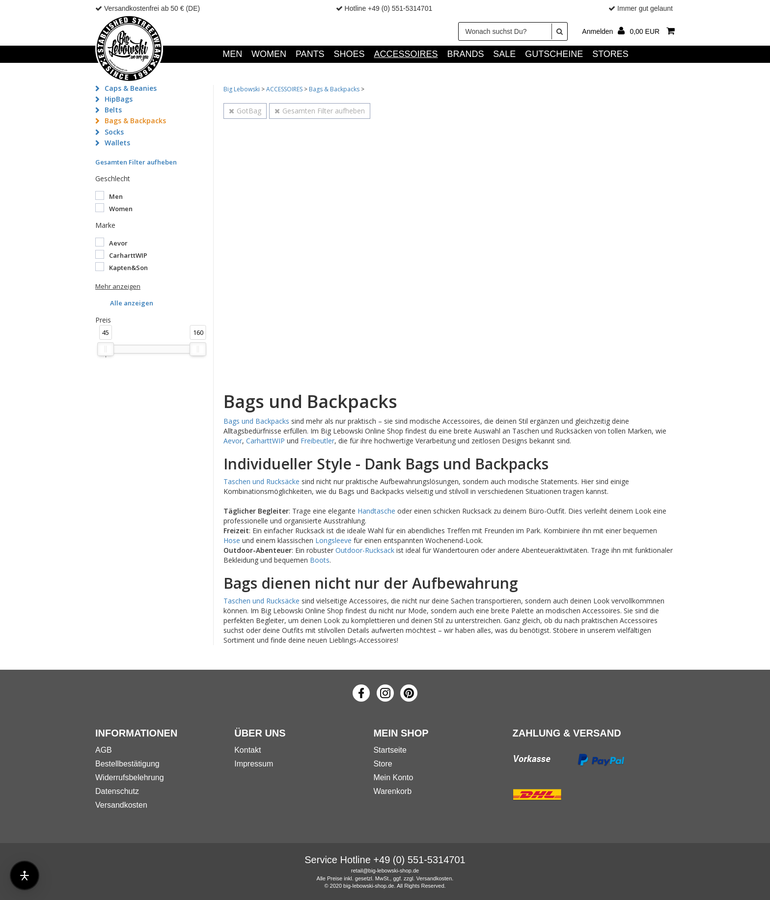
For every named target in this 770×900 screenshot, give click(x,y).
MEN (232, 54)
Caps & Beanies (131, 88)
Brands (465, 54)
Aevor (232, 440)
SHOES (349, 54)
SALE (504, 54)
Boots (320, 560)
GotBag (245, 110)
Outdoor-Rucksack (364, 550)
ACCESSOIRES (406, 54)
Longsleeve (333, 540)
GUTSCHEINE (554, 54)
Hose (231, 540)
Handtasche (376, 511)
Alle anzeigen (131, 303)
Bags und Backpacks (256, 421)
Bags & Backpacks (135, 120)
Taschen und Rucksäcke (261, 481)
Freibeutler (317, 440)
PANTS (310, 54)
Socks (114, 131)
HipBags (119, 99)
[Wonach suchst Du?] (513, 31)
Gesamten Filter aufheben (136, 162)
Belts (113, 109)
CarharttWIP (265, 440)
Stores (610, 54)
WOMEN (268, 54)
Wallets (117, 142)
